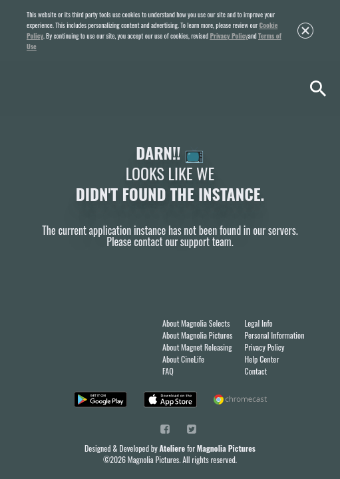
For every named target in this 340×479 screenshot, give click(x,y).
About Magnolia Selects (196, 323)
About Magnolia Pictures (197, 335)
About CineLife (183, 359)
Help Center (262, 359)
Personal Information (275, 335)
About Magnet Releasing (197, 347)
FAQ (168, 371)
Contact (256, 371)
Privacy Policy (229, 36)
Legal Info (259, 323)
